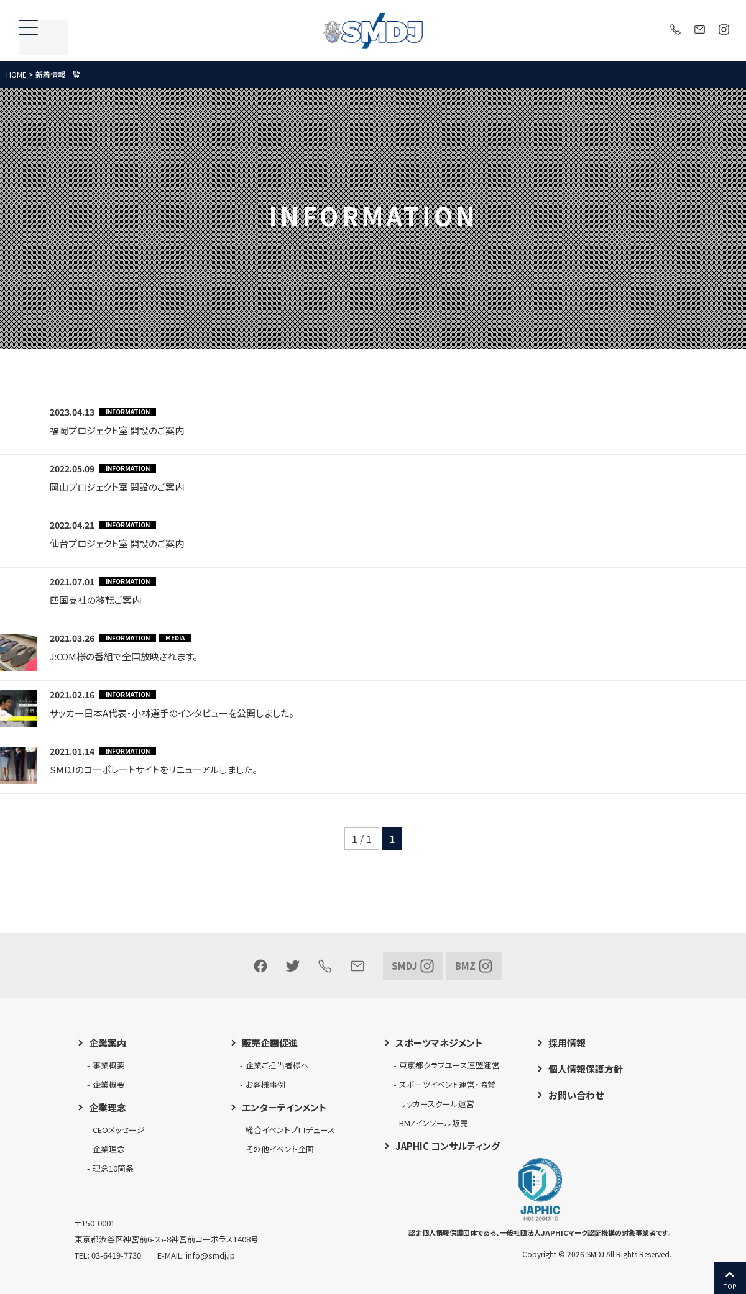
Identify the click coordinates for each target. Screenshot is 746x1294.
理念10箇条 (113, 1168)
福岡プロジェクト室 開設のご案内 (117, 430)
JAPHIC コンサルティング (447, 1145)
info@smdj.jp (210, 1255)
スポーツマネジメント (439, 1042)
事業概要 (109, 1065)
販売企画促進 (270, 1042)
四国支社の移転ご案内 (95, 599)
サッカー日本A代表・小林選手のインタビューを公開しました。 (172, 712)
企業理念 (107, 1107)
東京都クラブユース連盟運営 (449, 1065)
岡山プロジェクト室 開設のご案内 (117, 486)
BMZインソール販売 (433, 1123)
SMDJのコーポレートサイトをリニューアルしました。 (153, 769)
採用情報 (567, 1042)
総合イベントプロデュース (290, 1130)
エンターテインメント (284, 1107)
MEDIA (175, 638)
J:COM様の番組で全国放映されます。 (124, 656)
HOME (16, 74)
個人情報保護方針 (585, 1068)
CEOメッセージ (119, 1130)
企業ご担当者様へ (277, 1065)
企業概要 (109, 1084)
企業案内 (107, 1042)
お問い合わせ (576, 1094)
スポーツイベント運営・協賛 (447, 1084)
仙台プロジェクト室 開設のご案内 (117, 543)
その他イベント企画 (280, 1149)
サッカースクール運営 (436, 1103)
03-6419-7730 (116, 1255)
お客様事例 (265, 1084)
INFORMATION (128, 412)
